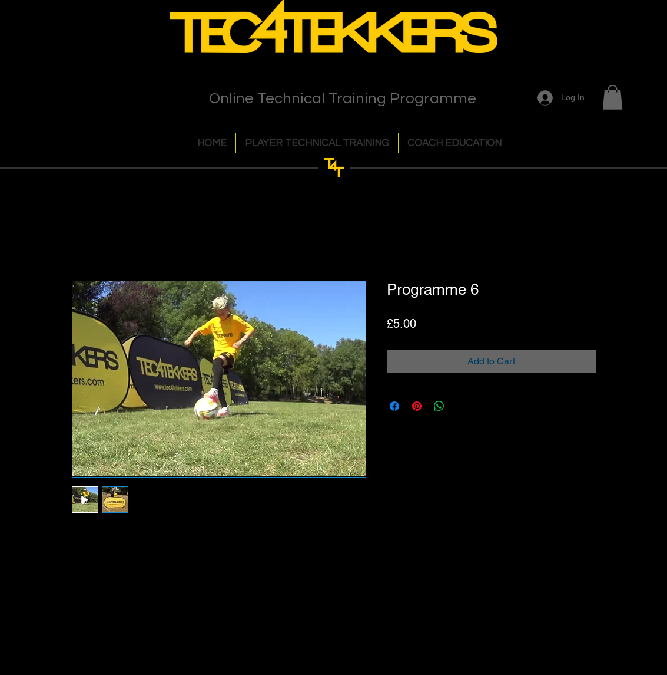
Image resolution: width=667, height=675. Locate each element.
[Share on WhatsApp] (439, 406)
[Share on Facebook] (394, 406)
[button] (612, 97)
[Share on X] (461, 406)
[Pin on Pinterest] (417, 406)
